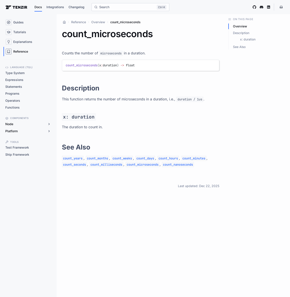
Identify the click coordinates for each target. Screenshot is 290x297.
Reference (78, 22)
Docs (38, 7)
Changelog (76, 7)
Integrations (55, 7)
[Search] (130, 7)
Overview (98, 22)
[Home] (64, 22)
